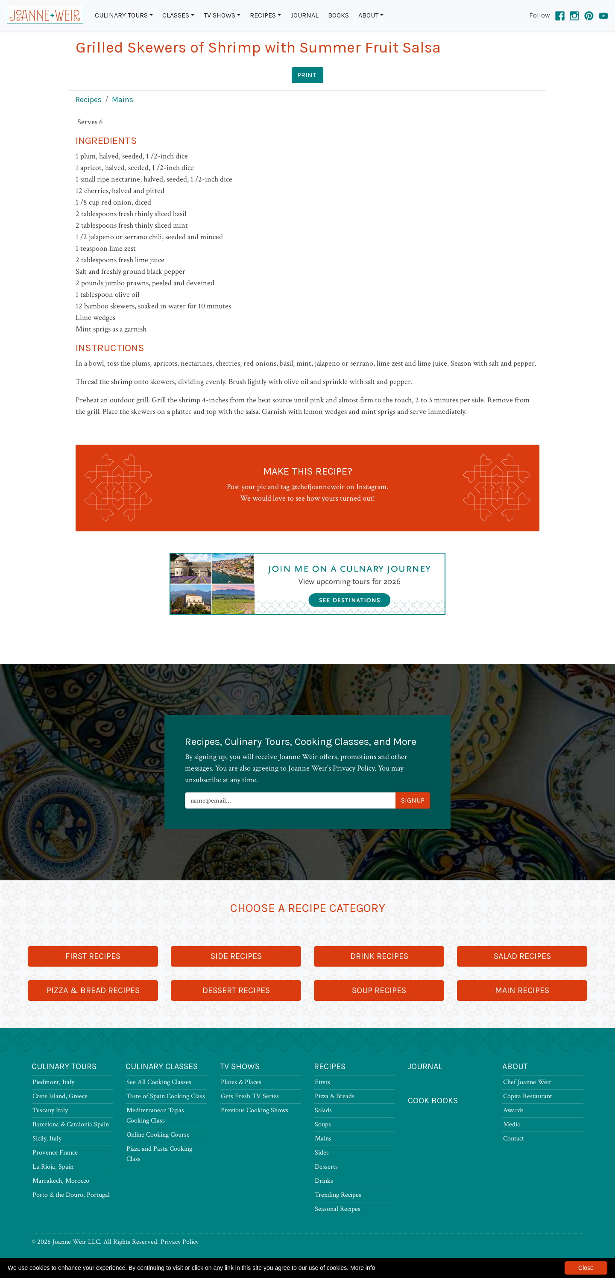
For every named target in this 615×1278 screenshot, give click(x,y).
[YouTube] (603, 15)
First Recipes (92, 956)
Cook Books (433, 1100)
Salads (323, 1110)
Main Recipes (522, 990)
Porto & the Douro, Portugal (71, 1194)
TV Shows (219, 15)
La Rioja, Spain (52, 1166)
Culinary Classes (162, 1066)
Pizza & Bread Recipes (93, 990)
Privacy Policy (180, 1241)
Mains (122, 99)
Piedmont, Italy (53, 1082)
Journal (304, 15)
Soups (323, 1124)
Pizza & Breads (334, 1096)
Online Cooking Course (158, 1134)
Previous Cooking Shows (254, 1110)
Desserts (326, 1166)
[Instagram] (574, 15)
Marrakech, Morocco (60, 1180)
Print (306, 75)
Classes (175, 15)
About (368, 15)
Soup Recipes (379, 990)
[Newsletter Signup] (290, 800)
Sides (322, 1152)
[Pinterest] (589, 15)
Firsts (322, 1082)
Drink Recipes (379, 956)
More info (362, 1267)
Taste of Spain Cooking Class (165, 1096)
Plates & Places (241, 1082)
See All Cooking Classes (158, 1082)
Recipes (263, 15)
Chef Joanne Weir (527, 1082)
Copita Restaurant (527, 1096)
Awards (513, 1110)
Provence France (55, 1152)
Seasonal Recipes (337, 1209)
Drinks (324, 1180)
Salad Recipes (522, 956)
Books (338, 15)
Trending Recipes (338, 1194)
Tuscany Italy (50, 1110)
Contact (513, 1138)
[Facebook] (560, 15)
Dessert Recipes (236, 990)
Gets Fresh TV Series (250, 1096)
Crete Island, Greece (60, 1096)
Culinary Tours (121, 15)
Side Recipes (236, 956)
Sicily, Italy (47, 1138)
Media (511, 1124)
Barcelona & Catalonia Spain (70, 1124)
